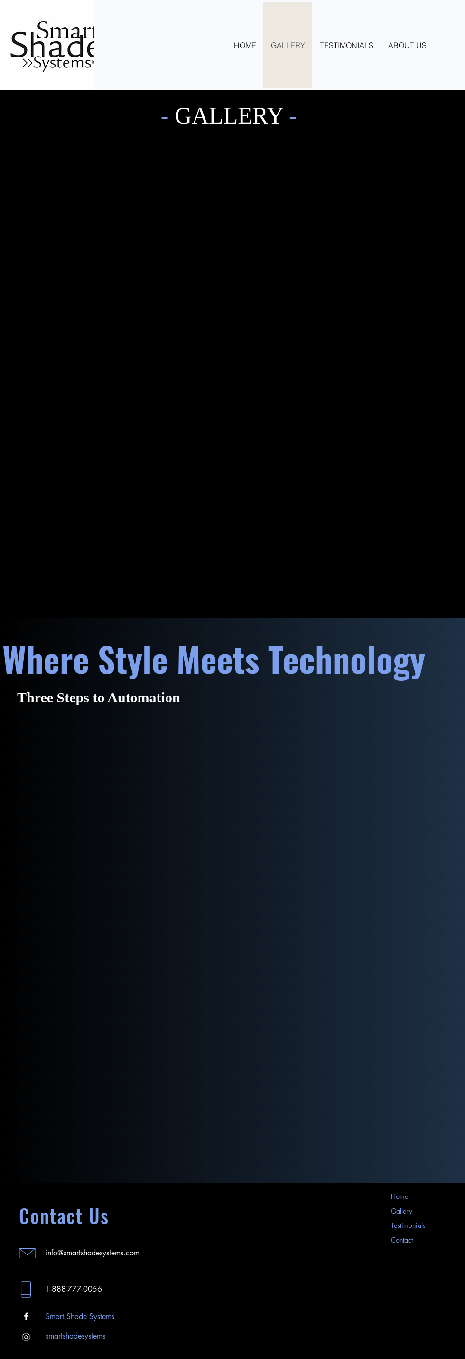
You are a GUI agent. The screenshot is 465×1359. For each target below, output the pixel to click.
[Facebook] (26, 1316)
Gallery (401, 1210)
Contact (402, 1239)
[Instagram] (26, 1337)
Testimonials (408, 1225)
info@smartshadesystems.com (93, 1253)
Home (399, 1196)
